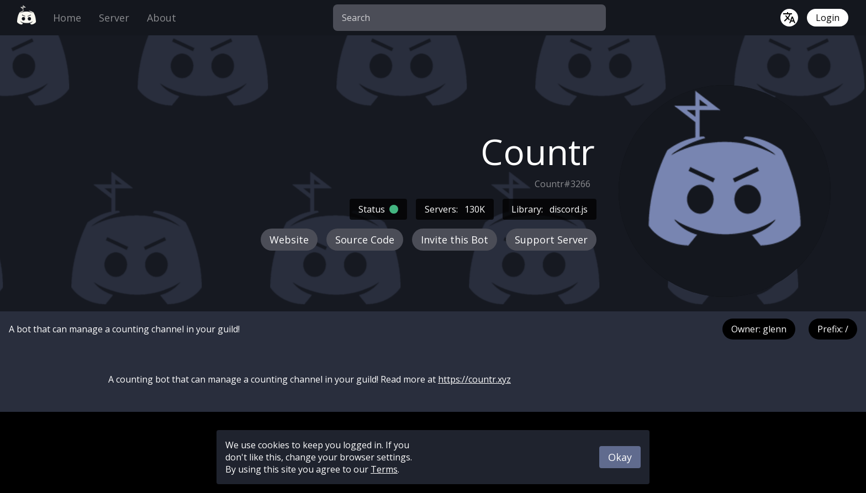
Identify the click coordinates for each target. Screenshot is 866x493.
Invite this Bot (454, 239)
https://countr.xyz (474, 379)
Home (67, 17)
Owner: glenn (758, 329)
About (161, 17)
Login (827, 18)
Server (114, 17)
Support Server (551, 239)
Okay (620, 457)
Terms (384, 469)
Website (289, 239)
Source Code (364, 239)
